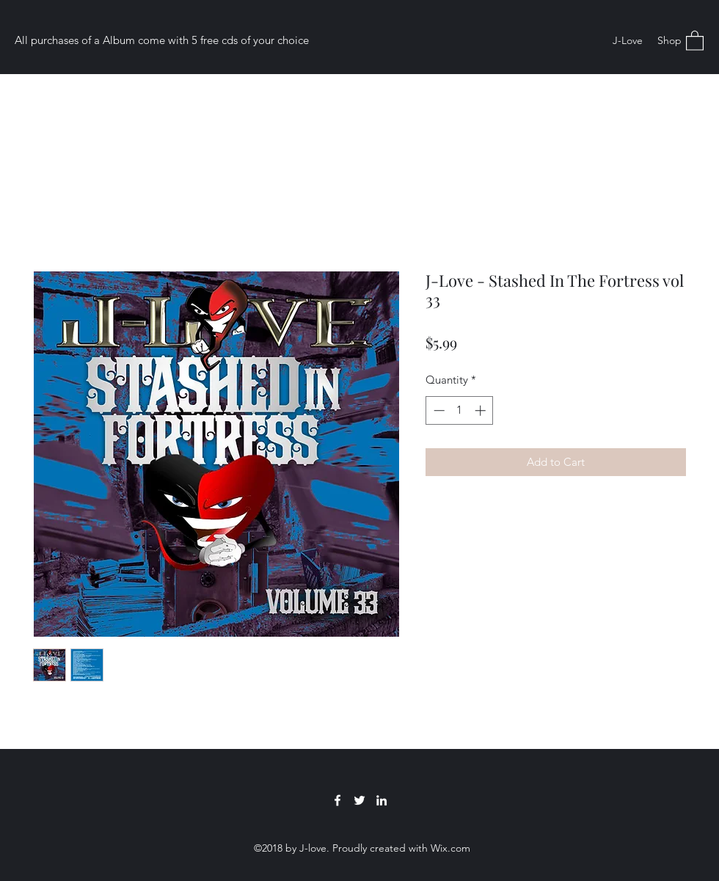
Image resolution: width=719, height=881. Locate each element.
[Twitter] (359, 800)
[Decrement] (438, 410)
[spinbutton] (460, 410)
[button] (695, 40)
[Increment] (482, 410)
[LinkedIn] (381, 800)
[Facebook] (337, 800)
